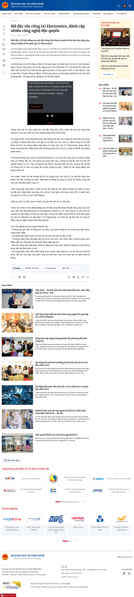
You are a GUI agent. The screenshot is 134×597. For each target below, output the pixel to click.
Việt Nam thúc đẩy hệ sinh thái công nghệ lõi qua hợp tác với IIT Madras (61, 315)
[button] (58, 501)
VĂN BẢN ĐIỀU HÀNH (81, 14)
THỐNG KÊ (96, 14)
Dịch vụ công (49, 14)
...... (76, 268)
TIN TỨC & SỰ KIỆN (33, 14)
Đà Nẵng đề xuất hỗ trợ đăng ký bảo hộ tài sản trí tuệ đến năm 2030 (61, 363)
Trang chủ (6, 14)
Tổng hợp (14, 20)
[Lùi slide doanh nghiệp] (57, 541)
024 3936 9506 (76, 573)
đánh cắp (65, 268)
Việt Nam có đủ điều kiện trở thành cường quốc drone (114, 67)
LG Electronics (50, 268)
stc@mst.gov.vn (72, 577)
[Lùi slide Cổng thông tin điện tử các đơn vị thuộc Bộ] (50, 501)
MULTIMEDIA (108, 14)
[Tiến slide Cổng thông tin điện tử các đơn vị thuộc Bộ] (84, 501)
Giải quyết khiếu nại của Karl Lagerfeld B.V (56, 434)
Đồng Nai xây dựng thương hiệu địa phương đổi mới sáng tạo (61, 339)
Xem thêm (108, 75)
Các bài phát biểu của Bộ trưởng (110, 24)
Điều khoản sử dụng (124, 557)
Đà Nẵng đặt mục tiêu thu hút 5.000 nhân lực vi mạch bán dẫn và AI (61, 387)
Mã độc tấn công (32, 268)
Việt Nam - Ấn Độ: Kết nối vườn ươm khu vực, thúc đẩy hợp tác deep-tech (62, 291)
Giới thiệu (18, 14)
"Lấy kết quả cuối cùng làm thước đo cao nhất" (115, 50)
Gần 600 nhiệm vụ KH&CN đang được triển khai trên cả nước (110, 152)
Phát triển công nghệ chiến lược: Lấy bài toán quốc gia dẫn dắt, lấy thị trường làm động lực (115, 58)
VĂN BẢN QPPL (64, 14)
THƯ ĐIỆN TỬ (121, 14)
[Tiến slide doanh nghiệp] (77, 541)
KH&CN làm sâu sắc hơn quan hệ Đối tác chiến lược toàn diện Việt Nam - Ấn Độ (60, 411)
